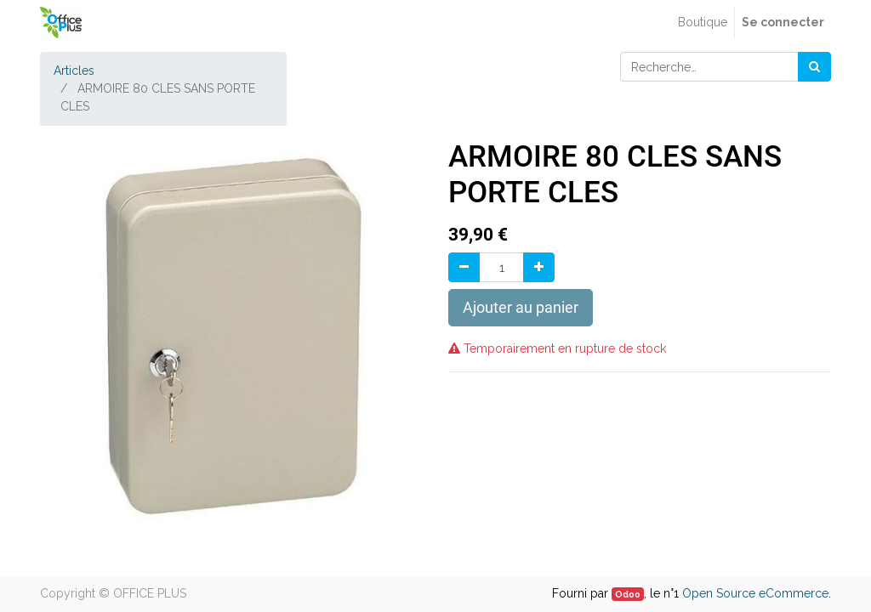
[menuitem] (702, 22)
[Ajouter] (539, 267)
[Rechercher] (814, 67)
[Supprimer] (464, 267)
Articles (74, 70)
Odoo (627, 594)
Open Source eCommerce (755, 593)
